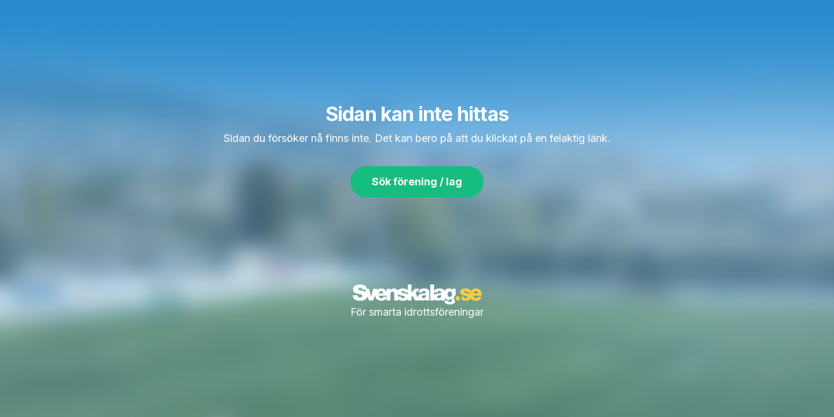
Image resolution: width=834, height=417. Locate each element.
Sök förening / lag (417, 181)
